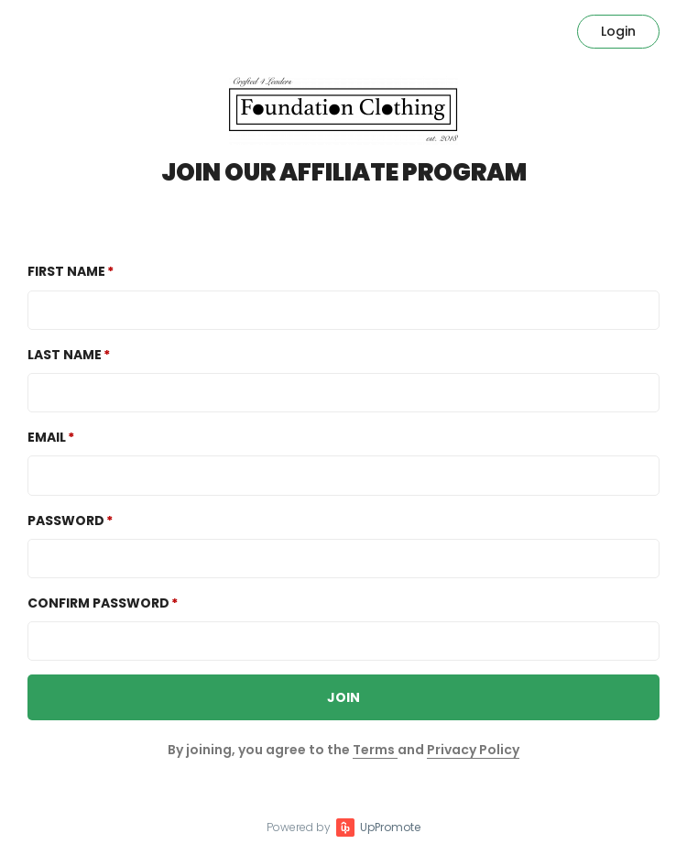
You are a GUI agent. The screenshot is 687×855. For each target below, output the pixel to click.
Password (65, 520)
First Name (66, 271)
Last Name (64, 354)
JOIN (343, 697)
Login (618, 31)
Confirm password (98, 603)
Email (46, 437)
